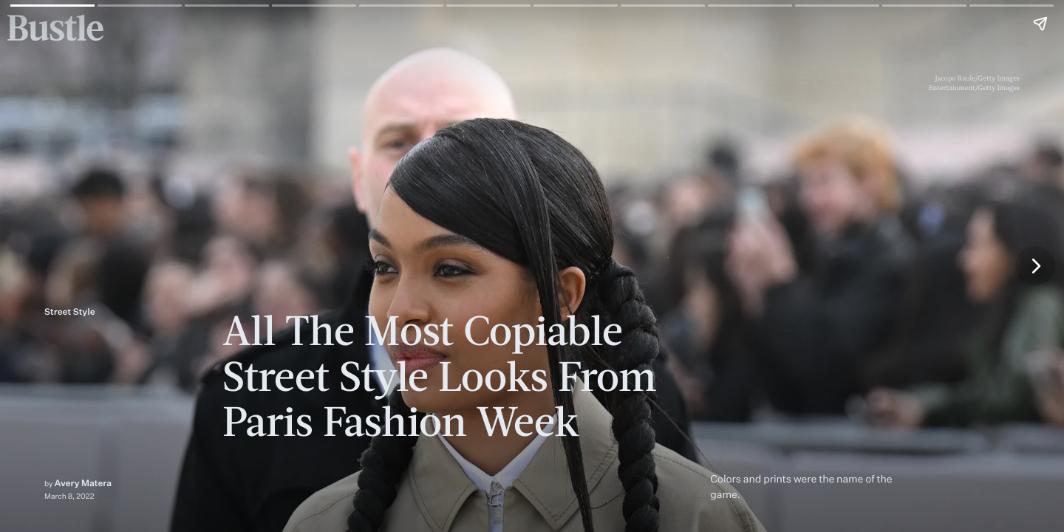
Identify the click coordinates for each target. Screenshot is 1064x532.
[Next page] (1035, 266)
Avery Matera (83, 482)
